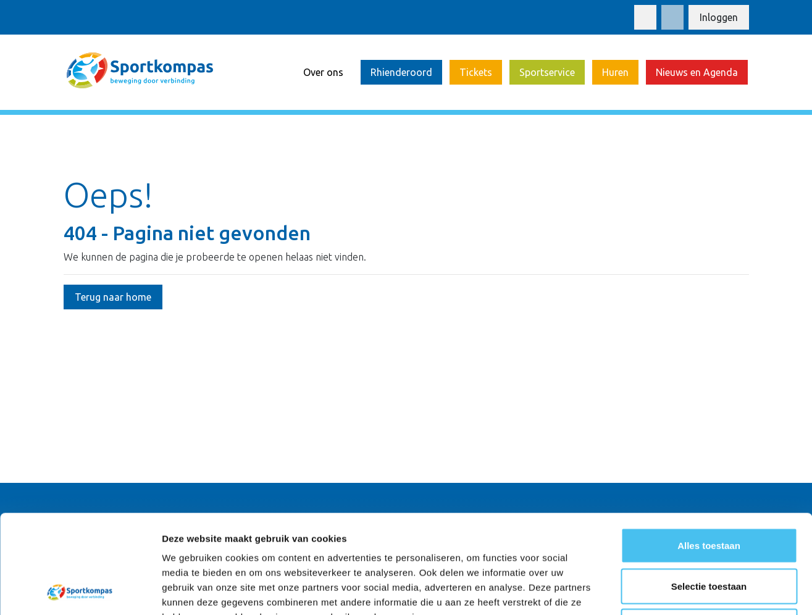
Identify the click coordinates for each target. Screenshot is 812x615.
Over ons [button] (323, 72)
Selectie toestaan (709, 493)
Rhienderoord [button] (401, 72)
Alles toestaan (708, 453)
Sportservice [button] (547, 72)
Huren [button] (615, 72)
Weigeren (708, 534)
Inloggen (719, 17)
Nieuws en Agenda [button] (697, 72)
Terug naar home (113, 297)
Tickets (475, 72)
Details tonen (667, 590)
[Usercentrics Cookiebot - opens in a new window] (80, 591)
